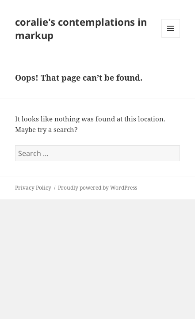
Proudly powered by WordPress (97, 187)
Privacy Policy (33, 187)
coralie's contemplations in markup (81, 28)
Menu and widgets (171, 37)
